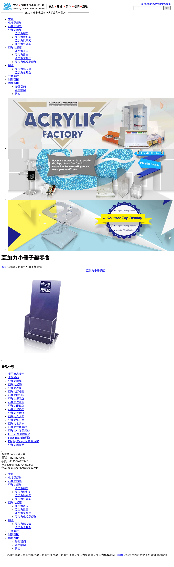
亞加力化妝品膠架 (26, 61)
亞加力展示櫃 (16, 412)
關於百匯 (13, 79)
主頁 (11, 19)
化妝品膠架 (15, 22)
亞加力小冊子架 (95, 270)
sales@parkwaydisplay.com (155, 3)
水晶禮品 (13, 377)
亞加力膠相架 (16, 391)
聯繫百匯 (13, 83)
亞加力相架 (15, 26)
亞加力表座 (21, 51)
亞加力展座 (15, 47)
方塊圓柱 (13, 76)
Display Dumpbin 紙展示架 (23, 441)
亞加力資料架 (23, 37)
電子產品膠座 (16, 373)
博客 (17, 93)
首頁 (4, 266)
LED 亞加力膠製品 (19, 434)
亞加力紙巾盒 (23, 68)
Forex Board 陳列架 (19, 437)
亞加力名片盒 (23, 72)
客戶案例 (20, 90)
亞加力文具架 (16, 416)
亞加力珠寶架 (16, 402)
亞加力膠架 (15, 29)
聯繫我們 (20, 86)
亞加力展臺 (21, 54)
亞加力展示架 (23, 40)
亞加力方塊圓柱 (17, 427)
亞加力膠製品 (16, 444)
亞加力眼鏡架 (23, 44)
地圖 (120, 554)
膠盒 (11, 65)
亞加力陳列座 (23, 58)
